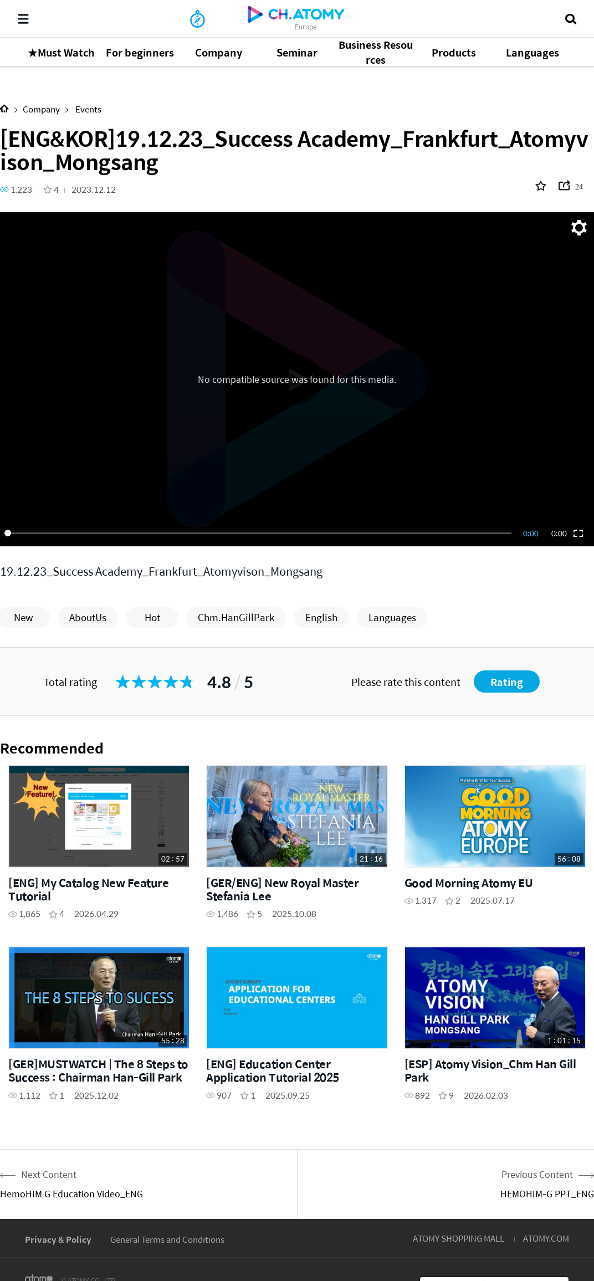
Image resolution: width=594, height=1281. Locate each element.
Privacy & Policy (58, 1239)
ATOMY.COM (546, 1238)
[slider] (259, 533)
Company (41, 109)
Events (87, 109)
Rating (506, 681)
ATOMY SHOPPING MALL (458, 1238)
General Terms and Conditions (167, 1239)
